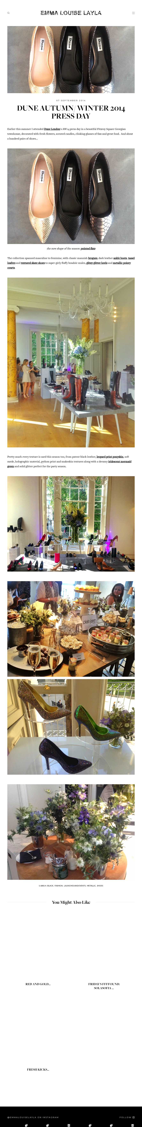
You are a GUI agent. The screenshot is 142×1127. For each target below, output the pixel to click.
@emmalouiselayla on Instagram (33, 1117)
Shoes (100, 885)
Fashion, (59, 885)
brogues (92, 258)
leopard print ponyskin (110, 457)
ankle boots (120, 258)
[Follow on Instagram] (127, 1117)
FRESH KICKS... (38, 1070)
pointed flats (88, 248)
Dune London (52, 129)
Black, (50, 885)
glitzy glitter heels (96, 263)
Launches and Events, (75, 885)
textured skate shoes (33, 263)
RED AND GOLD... (38, 984)
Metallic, (91, 885)
